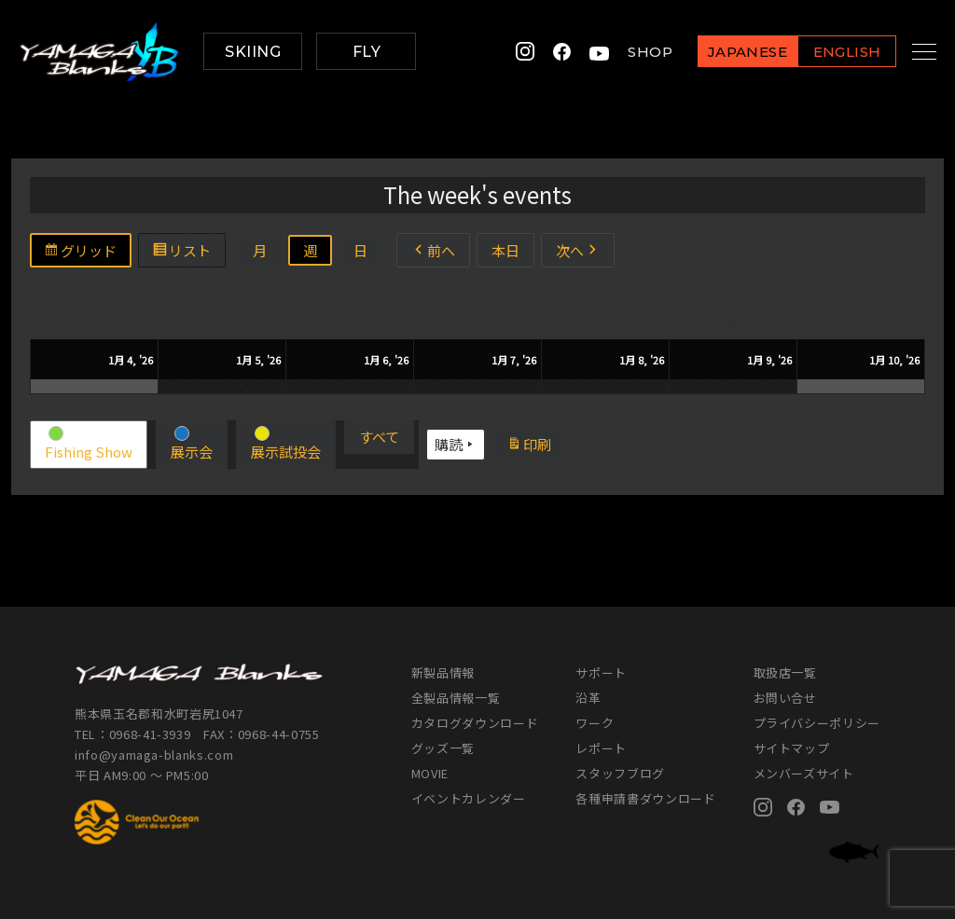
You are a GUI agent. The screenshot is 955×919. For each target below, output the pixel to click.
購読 (456, 444)
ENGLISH (826, 53)
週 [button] (310, 250)
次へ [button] (578, 250)
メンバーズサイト (804, 773)
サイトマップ (792, 748)
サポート (601, 672)
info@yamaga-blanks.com (154, 754)
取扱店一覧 (785, 672)
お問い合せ (785, 697)
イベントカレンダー (468, 798)
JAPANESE (726, 53)
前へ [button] (433, 250)
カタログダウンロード (475, 723)
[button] (88, 444)
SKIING (253, 52)
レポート (601, 748)
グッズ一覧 (443, 748)
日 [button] (360, 250)
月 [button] (260, 250)
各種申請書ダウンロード (645, 798)
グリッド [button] (87, 252)
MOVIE (430, 773)
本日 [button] (505, 250)
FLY (367, 52)
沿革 (588, 697)
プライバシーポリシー (817, 723)
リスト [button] (188, 252)
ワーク (594, 723)
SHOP (629, 52)
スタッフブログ (620, 773)
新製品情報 (443, 672)
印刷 (535, 446)
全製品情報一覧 (456, 697)
